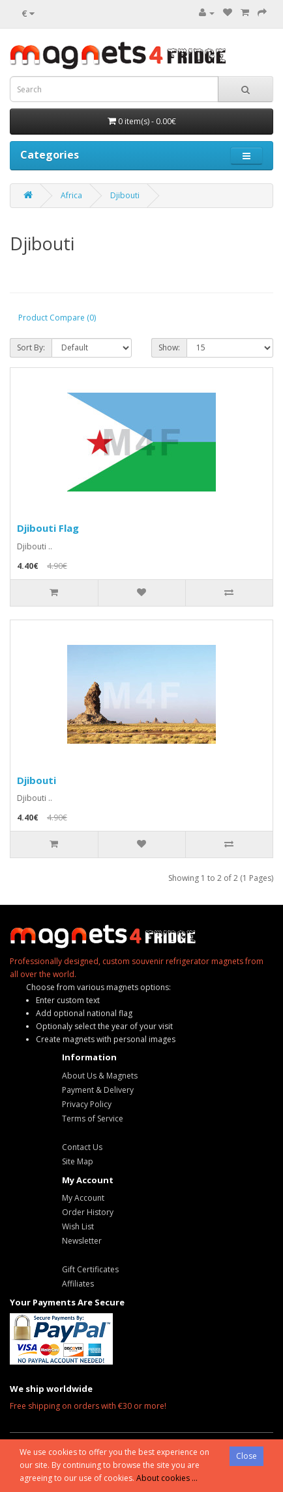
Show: (169, 347)
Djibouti (125, 195)
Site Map (77, 1161)
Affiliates (78, 1283)
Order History (87, 1212)
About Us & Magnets (100, 1075)
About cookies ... (167, 1478)
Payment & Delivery (98, 1089)
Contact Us (82, 1147)
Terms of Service (92, 1118)
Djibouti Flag (48, 527)
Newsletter (82, 1240)
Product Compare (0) (57, 317)
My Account (83, 1197)
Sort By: (31, 347)
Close (246, 1455)
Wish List (78, 1226)
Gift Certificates (90, 1269)
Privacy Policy (87, 1104)
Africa (71, 195)
